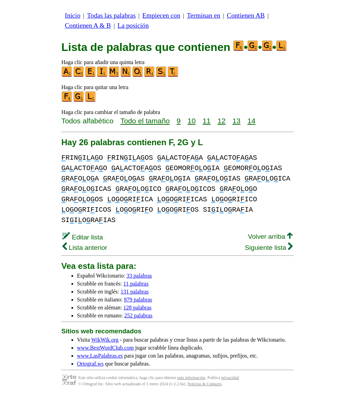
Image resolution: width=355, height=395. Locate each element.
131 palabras (135, 292)
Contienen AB (246, 15)
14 (252, 121)
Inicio (72, 15)
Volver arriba (270, 236)
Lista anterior (84, 247)
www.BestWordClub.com (105, 348)
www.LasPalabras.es (100, 356)
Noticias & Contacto (205, 383)
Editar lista (82, 237)
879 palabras (138, 299)
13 (237, 121)
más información (191, 377)
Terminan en (203, 15)
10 (192, 121)
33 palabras (139, 276)
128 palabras (137, 307)
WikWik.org (105, 340)
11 (206, 121)
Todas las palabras (111, 15)
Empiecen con (161, 15)
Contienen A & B (88, 25)
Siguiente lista (269, 247)
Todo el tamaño (145, 121)
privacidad (230, 377)
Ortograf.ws (90, 364)
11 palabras (136, 284)
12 (221, 121)
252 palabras (138, 315)
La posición (133, 25)
